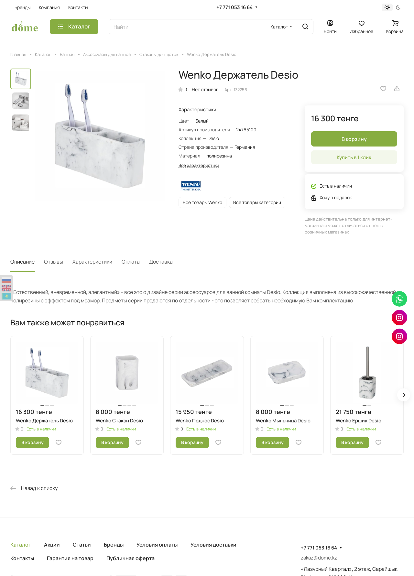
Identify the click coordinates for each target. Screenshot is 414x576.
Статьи (82, 544)
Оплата (131, 261)
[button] (403, 394)
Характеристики (92, 261)
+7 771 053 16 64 (234, 7)
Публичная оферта (130, 558)
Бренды (114, 544)
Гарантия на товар (70, 558)
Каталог (20, 544)
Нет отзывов (205, 89)
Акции (52, 544)
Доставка (161, 261)
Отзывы (53, 261)
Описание (22, 261)
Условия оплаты (157, 544)
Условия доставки (213, 544)
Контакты (22, 558)
